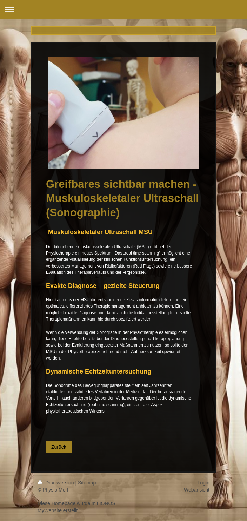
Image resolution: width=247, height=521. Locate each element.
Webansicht (196, 490)
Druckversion (56, 483)
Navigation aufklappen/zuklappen (123, 9)
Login (203, 483)
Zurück (58, 447)
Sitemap (87, 483)
